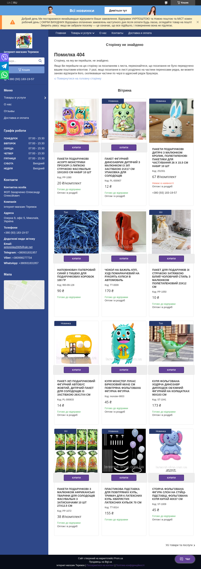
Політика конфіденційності (130, 565)
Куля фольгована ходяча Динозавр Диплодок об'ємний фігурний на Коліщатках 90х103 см (170, 388)
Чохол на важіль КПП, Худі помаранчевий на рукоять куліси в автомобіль (122, 275)
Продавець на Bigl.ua (100, 562)
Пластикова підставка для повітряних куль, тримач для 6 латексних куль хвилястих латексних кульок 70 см (123, 495)
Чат (185, 559)
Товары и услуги (15, 97)
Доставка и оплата (16, 117)
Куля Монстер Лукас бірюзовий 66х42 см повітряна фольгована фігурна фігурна (123, 386)
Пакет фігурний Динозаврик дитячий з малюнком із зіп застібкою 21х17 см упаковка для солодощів (122, 167)
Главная (61, 33)
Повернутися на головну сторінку (79, 78)
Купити (76, 147)
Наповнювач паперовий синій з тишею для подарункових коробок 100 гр (76, 275)
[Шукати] (40, 60)
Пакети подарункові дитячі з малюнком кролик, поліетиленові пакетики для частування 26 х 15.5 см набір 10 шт (170, 158)
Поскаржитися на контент (100, 565)
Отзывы (9, 111)
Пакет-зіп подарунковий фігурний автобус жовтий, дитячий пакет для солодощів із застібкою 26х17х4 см (76, 388)
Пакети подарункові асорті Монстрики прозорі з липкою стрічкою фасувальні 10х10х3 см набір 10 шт (74, 165)
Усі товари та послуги (179, 545)
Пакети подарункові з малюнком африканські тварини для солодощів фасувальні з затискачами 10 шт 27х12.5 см (76, 497)
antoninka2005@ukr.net (18, 247)
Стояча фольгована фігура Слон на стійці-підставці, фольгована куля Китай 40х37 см (170, 494)
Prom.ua (118, 558)
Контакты (117, 33)
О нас (8, 104)
